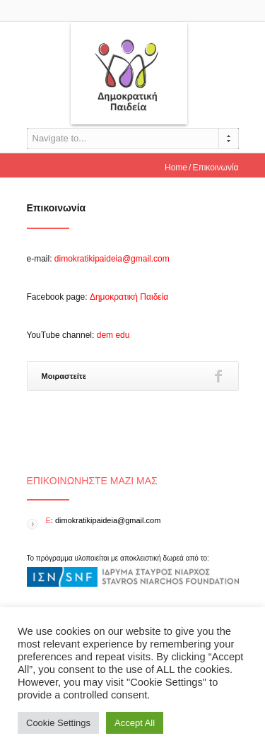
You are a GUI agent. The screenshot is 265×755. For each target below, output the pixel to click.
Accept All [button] (134, 723)
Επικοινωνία (56, 207)
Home (176, 167)
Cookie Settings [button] (58, 723)
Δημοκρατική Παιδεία (129, 297)
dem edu (113, 335)
